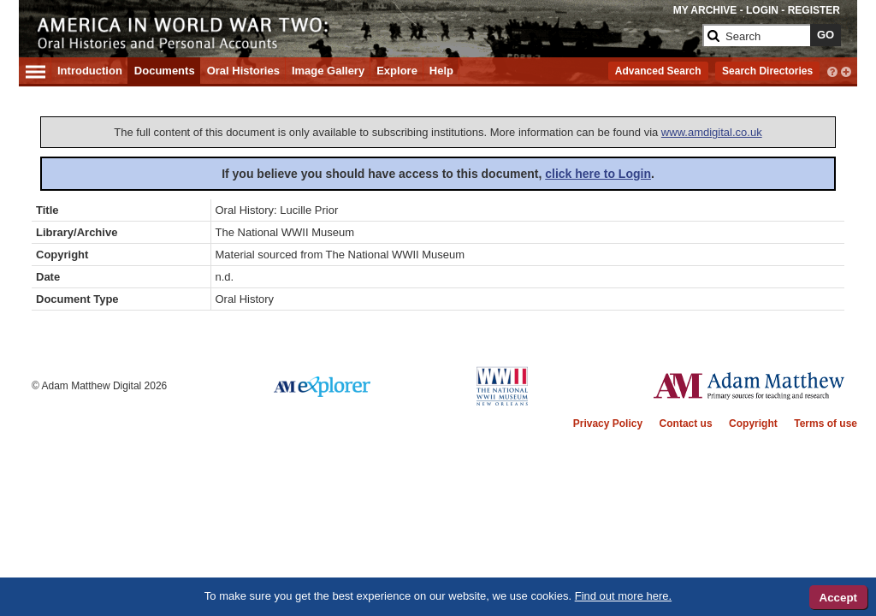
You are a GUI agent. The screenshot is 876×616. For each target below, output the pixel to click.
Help (441, 70)
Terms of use (825, 423)
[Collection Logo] (365, 31)
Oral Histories (243, 70)
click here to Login (598, 174)
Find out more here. (623, 595)
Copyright (753, 423)
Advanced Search (658, 71)
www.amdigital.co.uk (711, 132)
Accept (838, 597)
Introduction (89, 70)
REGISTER (814, 10)
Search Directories (767, 71)
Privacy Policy (607, 423)
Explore (396, 70)
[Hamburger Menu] (35, 69)
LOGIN (762, 10)
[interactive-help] (832, 70)
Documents (164, 70)
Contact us (686, 423)
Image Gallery (328, 70)
